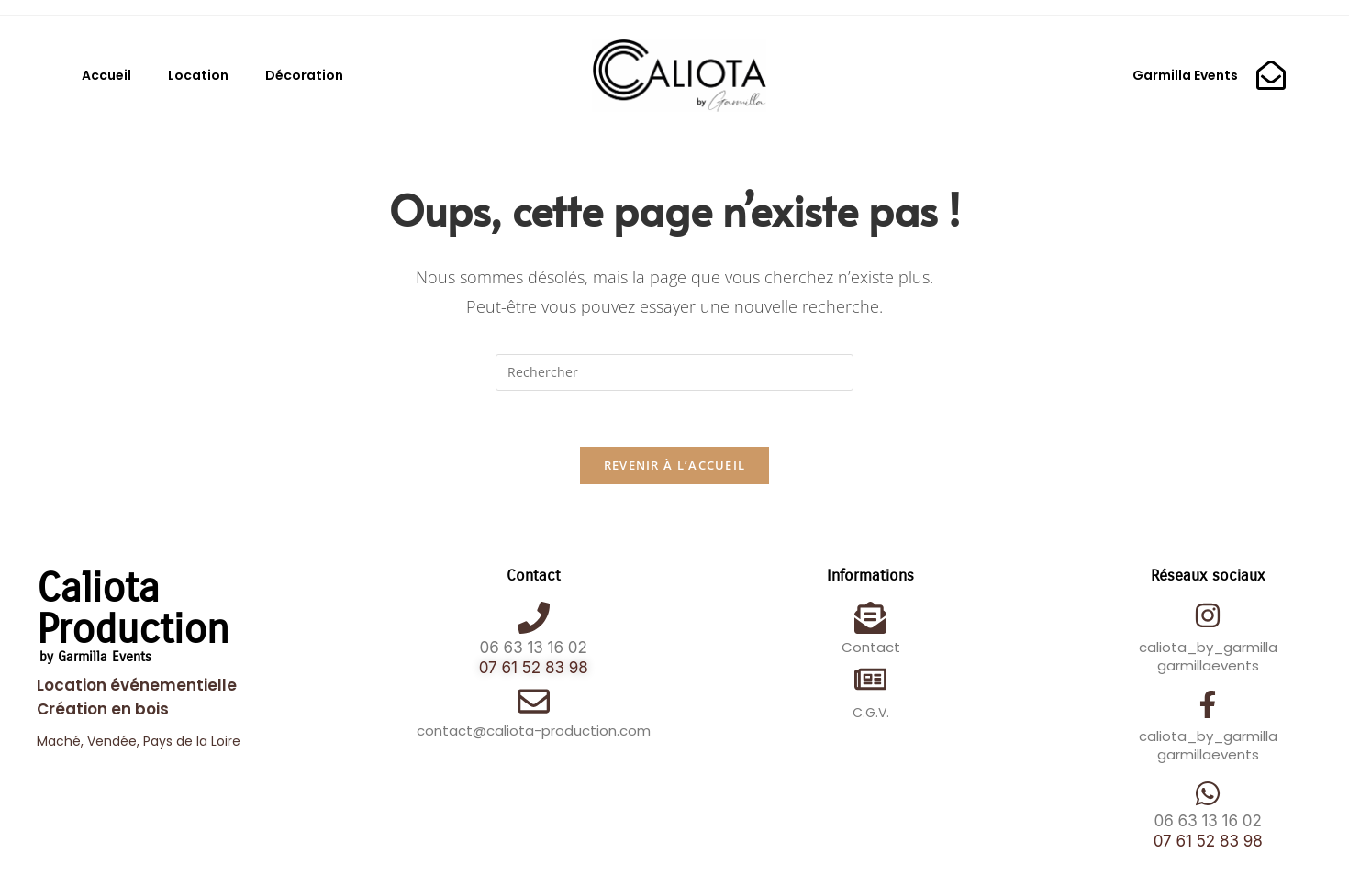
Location (198, 75)
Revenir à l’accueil (675, 465)
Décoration (304, 75)
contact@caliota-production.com (534, 730)
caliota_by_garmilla (1208, 647)
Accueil (106, 75)
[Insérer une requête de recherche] (674, 372)
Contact (871, 647)
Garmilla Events (1185, 75)
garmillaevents (1208, 665)
